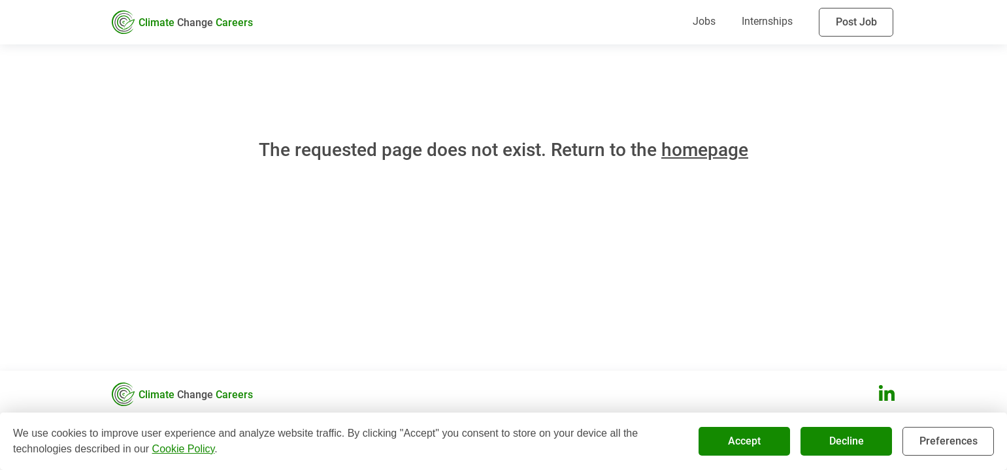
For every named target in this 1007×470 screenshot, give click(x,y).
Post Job (856, 22)
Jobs (704, 21)
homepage (704, 150)
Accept (744, 441)
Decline (846, 441)
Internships (767, 21)
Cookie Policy (183, 448)
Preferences (948, 441)
